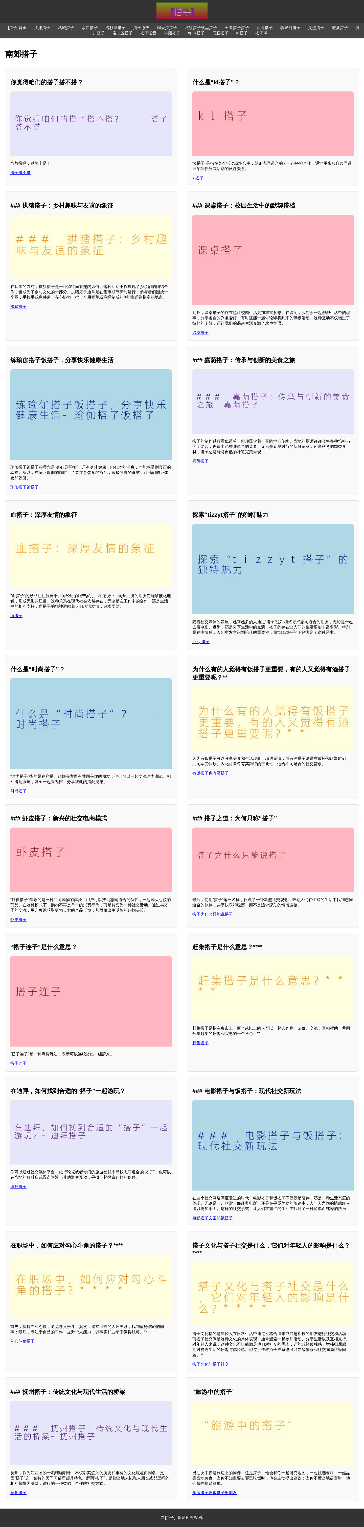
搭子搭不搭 (20, 173)
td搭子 (241, 33)
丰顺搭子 (172, 33)
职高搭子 (265, 28)
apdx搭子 (196, 33)
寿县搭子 (340, 28)
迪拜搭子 (18, 1186)
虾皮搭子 (18, 919)
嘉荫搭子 (200, 461)
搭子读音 (148, 33)
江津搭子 (42, 28)
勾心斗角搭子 (22, 1341)
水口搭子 (90, 28)
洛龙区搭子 (122, 33)
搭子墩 (261, 33)
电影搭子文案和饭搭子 (212, 1218)
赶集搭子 (200, 1043)
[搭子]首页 (17, 28)
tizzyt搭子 (201, 642)
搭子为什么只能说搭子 (212, 914)
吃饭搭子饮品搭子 (201, 28)
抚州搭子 (18, 1493)
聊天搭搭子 (167, 28)
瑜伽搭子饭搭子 (24, 487)
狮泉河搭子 (290, 28)
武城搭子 (66, 28)
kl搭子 (197, 178)
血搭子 (16, 616)
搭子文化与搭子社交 (210, 1364)
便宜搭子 (220, 33)
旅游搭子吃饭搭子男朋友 (214, 1493)
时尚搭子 (18, 791)
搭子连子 (18, 1063)
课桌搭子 (200, 332)
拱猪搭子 (18, 306)
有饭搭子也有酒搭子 (210, 773)
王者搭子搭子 (237, 28)
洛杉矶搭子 (115, 28)
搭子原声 (141, 28)
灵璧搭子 (316, 28)
